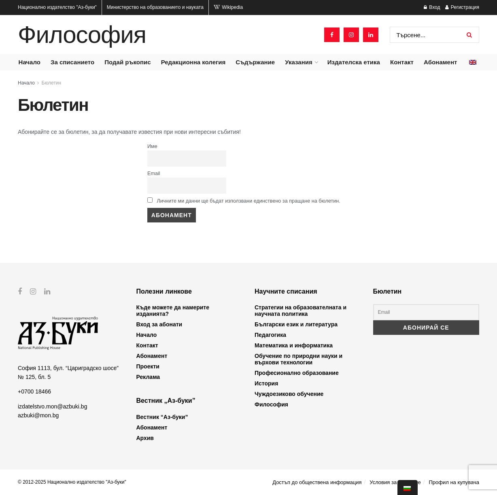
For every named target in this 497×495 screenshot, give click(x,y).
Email (153, 173)
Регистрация (462, 7)
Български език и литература (296, 324)
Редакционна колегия (193, 62)
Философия (82, 35)
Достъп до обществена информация (316, 482)
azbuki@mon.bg (38, 415)
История (266, 383)
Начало (29, 62)
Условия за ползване (395, 482)
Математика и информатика (294, 345)
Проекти (147, 366)
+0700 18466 (34, 391)
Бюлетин (52, 83)
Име (152, 146)
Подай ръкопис (127, 62)
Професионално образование (297, 373)
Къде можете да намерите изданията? (172, 310)
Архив (145, 438)
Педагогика (270, 335)
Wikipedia (228, 7)
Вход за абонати (159, 324)
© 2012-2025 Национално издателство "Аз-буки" (72, 482)
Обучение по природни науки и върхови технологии (298, 359)
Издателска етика (353, 62)
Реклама (148, 377)
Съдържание (255, 62)
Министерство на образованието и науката (155, 7)
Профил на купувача (454, 482)
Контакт (402, 62)
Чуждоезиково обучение (289, 394)
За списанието (72, 62)
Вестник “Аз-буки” (162, 417)
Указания (298, 62)
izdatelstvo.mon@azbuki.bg (52, 406)
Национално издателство (57, 7)
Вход (432, 7)
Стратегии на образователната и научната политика (300, 310)
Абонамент (440, 62)
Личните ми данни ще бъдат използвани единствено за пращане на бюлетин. (243, 200)
